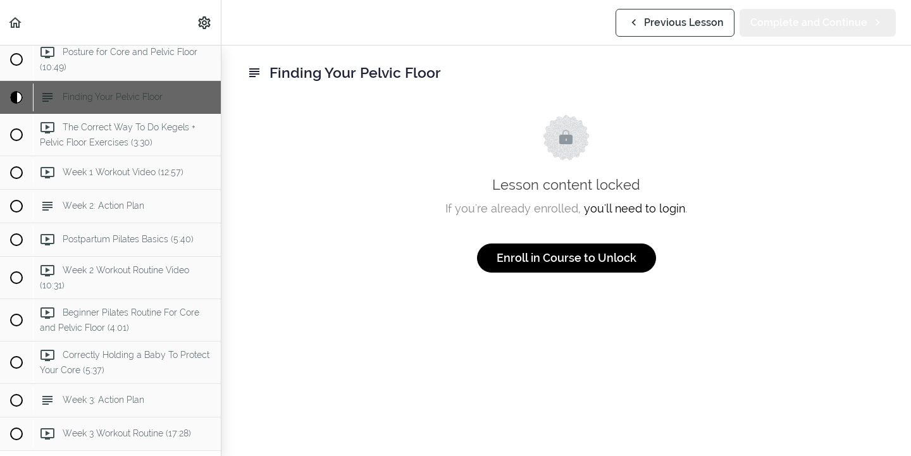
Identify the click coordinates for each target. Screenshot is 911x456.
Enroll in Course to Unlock (566, 257)
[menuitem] (205, 22)
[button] (16, 22)
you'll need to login (634, 208)
